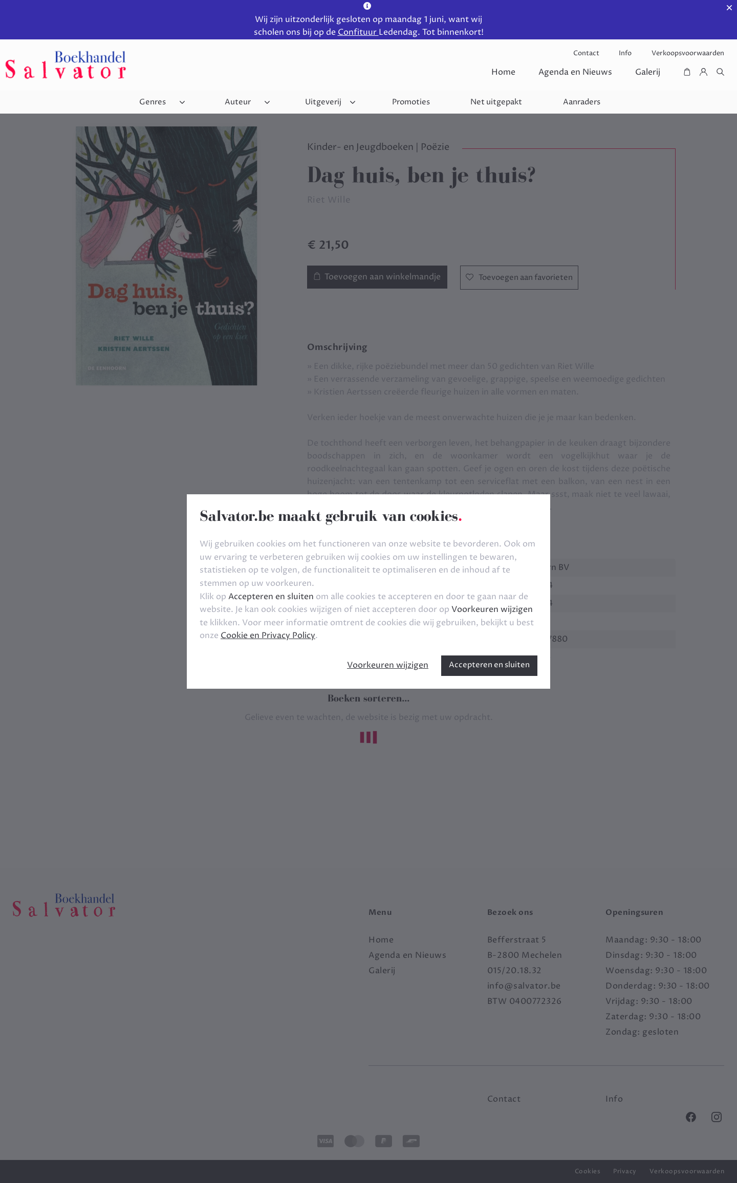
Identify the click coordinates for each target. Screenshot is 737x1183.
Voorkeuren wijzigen (387, 665)
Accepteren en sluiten (489, 665)
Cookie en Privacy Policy (268, 635)
